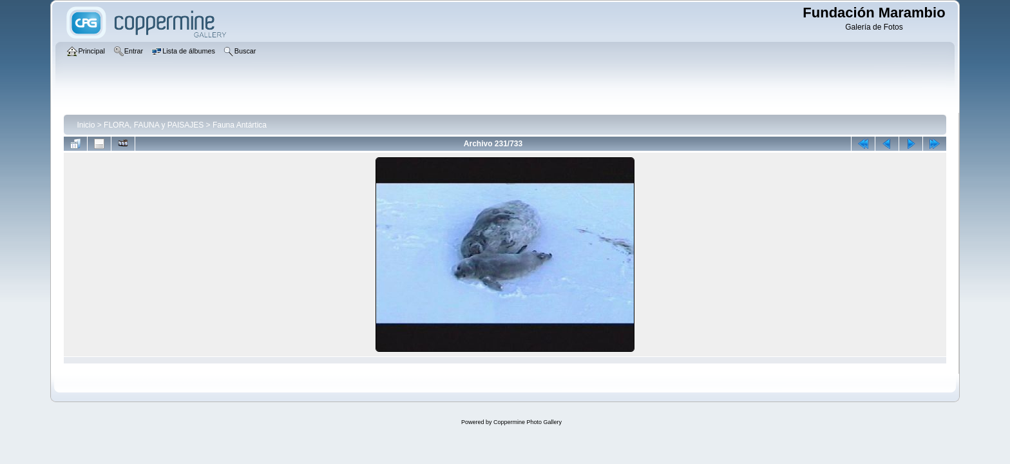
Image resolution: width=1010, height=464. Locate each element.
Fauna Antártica (240, 125)
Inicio (86, 125)
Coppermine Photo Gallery (527, 422)
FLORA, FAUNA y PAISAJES (154, 125)
